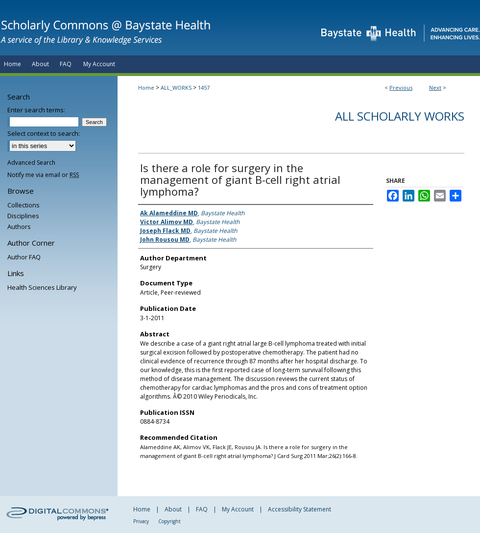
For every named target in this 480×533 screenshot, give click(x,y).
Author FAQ (24, 257)
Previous (400, 87)
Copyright (169, 521)
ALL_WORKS (176, 87)
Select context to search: (43, 133)
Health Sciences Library (42, 287)
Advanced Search (31, 162)
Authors (19, 226)
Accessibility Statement (299, 509)
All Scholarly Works (399, 116)
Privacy (141, 521)
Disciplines (23, 215)
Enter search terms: (36, 109)
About (173, 509)
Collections (23, 205)
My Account (238, 509)
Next (435, 87)
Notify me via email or (43, 175)
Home (146, 87)
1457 (204, 87)
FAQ (202, 509)
